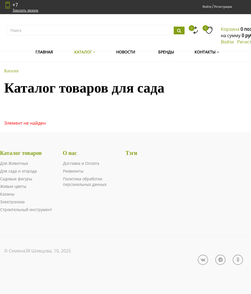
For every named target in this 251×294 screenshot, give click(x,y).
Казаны (7, 194)
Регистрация (223, 6)
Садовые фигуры (16, 178)
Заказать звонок (25, 10)
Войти (227, 42)
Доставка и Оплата (81, 163)
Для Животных (14, 163)
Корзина (230, 29)
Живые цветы (13, 186)
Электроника (12, 201)
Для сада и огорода (18, 171)
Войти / (208, 6)
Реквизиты (73, 171)
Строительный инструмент (26, 209)
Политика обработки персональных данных (84, 181)
